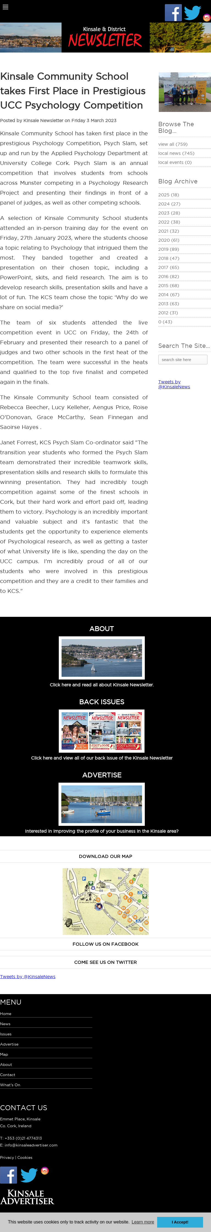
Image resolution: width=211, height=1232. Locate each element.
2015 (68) (168, 285)
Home (5, 1013)
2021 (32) (168, 231)
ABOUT (101, 628)
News (5, 1024)
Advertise (9, 1044)
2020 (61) (168, 240)
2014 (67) (168, 294)
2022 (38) (169, 221)
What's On (10, 1085)
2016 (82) (168, 276)
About (6, 1064)
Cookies (24, 1157)
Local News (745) (176, 153)
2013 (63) (168, 303)
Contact (7, 1074)
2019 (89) (168, 249)
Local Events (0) (175, 162)
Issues (6, 1034)
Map (4, 1054)
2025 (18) (168, 194)
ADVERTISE (101, 775)
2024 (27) (169, 203)
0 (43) (165, 321)
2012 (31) (168, 312)
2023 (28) (169, 212)
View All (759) (173, 144)
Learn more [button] (143, 1222)
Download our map (105, 856)
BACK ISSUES (101, 701)
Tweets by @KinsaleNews (174, 384)
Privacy (7, 1157)
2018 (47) (168, 258)
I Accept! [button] (180, 1222)
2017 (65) (168, 267)
